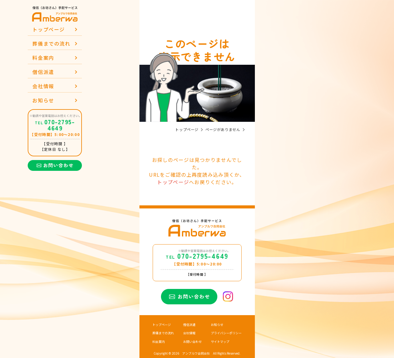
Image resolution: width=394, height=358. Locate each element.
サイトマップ (220, 341)
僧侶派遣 (43, 72)
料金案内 (43, 57)
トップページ (48, 29)
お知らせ (43, 100)
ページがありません (222, 129)
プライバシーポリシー (226, 333)
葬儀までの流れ (51, 43)
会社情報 (43, 86)
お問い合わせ (192, 341)
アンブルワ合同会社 (196, 353)
